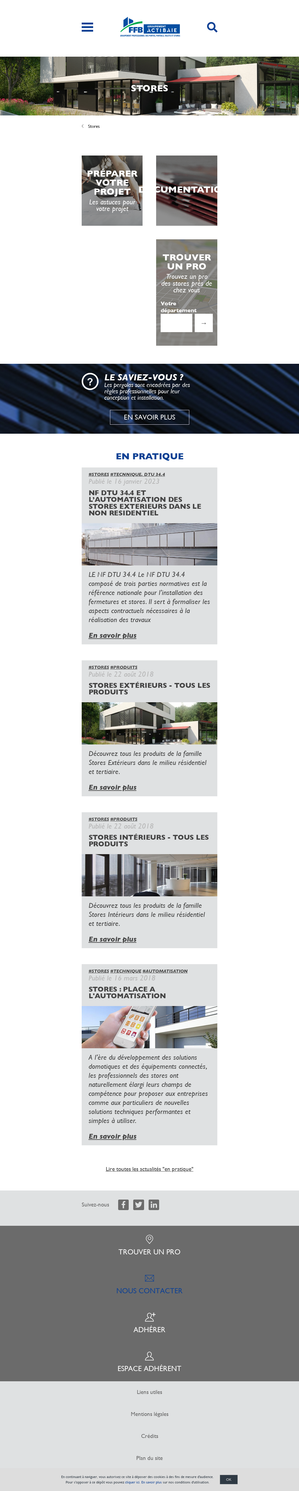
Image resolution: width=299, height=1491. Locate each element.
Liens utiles (149, 1392)
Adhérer (149, 1323)
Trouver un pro (149, 1245)
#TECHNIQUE (125, 971)
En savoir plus (149, 417)
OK (228, 1479)
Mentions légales (149, 1414)
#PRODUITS (123, 667)
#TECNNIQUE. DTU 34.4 (137, 474)
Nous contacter (149, 1284)
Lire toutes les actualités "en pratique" (150, 1169)
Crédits (149, 1436)
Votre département (179, 306)
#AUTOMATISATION (165, 971)
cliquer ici (132, 1482)
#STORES (99, 474)
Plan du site (149, 1458)
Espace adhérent (149, 1362)
